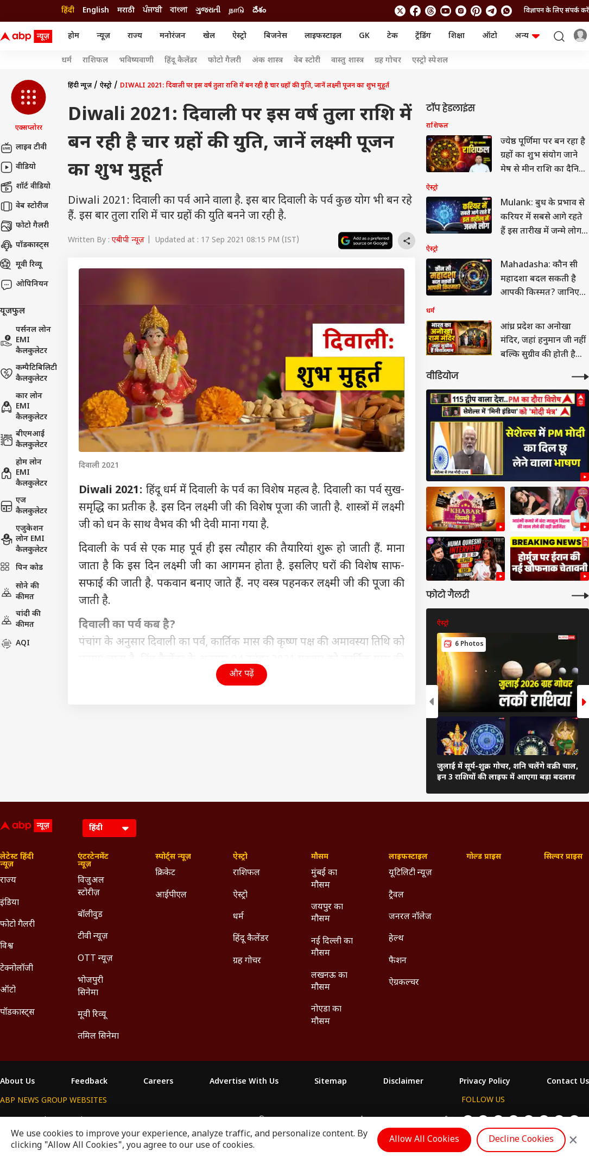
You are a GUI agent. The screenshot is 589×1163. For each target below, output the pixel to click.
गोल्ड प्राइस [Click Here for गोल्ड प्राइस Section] (483, 857)
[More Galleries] (580, 596)
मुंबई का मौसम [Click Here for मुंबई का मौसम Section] (324, 879)
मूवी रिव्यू (21, 265)
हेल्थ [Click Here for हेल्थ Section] (396, 939)
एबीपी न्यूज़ (128, 240)
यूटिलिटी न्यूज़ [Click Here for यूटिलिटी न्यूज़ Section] (410, 873)
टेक (392, 36)
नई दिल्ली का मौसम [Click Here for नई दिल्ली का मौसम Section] (332, 947)
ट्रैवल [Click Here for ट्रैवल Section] (396, 895)
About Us (17, 1082)
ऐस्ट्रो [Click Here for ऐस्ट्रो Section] (240, 857)
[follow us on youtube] (445, 10)
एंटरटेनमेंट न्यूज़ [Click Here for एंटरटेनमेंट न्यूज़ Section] (93, 861)
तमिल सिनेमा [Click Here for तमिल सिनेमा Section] (98, 1036)
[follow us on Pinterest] (476, 10)
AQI (15, 643)
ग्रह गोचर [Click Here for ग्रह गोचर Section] (247, 961)
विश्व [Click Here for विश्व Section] (7, 946)
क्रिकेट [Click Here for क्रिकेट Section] (165, 873)
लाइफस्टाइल (323, 36)
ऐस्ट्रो (239, 36)
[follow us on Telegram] (491, 10)
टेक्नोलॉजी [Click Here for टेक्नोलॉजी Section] (16, 969)
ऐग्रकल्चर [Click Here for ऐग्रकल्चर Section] (404, 983)
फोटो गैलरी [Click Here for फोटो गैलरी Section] (17, 925)
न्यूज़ (103, 36)
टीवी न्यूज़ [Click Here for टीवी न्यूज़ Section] (93, 936)
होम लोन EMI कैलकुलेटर (23, 473)
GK (364, 36)
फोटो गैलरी (24, 225)
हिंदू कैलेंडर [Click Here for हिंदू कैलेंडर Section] (251, 939)
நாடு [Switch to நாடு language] (236, 10)
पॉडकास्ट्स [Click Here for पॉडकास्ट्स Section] (17, 1013)
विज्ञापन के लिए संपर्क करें (556, 11)
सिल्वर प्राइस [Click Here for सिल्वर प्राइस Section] (563, 857)
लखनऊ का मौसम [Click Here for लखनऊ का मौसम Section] (329, 982)
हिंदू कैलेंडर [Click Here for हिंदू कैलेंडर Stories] (180, 61)
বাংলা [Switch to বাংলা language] (178, 10)
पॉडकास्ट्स (24, 245)
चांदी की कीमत (20, 619)
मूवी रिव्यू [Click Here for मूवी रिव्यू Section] (92, 1015)
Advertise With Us (244, 1082)
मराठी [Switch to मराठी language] (126, 10)
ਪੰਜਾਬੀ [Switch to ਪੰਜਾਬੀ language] (152, 10)
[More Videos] (580, 377)
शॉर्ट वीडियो (25, 186)
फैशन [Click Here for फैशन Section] (398, 961)
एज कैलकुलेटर (23, 506)
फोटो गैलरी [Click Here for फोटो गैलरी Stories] (224, 61)
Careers (158, 1082)
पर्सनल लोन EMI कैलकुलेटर (25, 340)
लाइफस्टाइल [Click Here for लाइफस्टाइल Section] (408, 857)
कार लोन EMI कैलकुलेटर (23, 407)
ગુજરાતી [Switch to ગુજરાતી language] (207, 10)
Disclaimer (403, 1082)
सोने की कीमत (19, 591)
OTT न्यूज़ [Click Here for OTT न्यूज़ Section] (95, 959)
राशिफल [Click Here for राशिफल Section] (246, 873)
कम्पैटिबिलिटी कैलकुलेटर (28, 373)
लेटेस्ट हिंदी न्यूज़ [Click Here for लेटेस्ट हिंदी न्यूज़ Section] (17, 861)
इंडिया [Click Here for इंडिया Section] (9, 903)
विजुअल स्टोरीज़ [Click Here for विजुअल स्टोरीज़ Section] (91, 886)
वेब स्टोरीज (24, 206)
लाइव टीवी (23, 147)
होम (73, 36)
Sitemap (330, 1082)
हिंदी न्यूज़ (80, 85)
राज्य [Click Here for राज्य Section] (8, 881)
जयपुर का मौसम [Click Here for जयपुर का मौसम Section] (327, 913)
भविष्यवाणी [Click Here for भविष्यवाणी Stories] (136, 61)
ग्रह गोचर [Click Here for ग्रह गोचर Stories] (388, 61)
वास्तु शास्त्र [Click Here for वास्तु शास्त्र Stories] (347, 61)
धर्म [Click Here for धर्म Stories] (66, 61)
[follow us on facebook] (415, 10)
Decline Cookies (521, 1140)
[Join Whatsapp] (506, 10)
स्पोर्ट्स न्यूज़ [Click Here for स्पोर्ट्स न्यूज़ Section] (173, 857)
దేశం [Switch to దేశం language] (259, 10)
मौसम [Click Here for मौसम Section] (319, 857)
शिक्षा (456, 36)
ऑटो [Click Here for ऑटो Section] (8, 990)
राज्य (135, 36)
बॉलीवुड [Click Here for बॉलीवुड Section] (90, 915)
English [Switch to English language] (96, 10)
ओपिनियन (24, 284)
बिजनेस (275, 36)
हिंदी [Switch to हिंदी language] (67, 10)
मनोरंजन (173, 36)
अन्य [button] (527, 36)
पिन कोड (21, 568)
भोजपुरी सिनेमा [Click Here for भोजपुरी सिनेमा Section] (90, 986)
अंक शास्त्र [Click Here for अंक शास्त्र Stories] (267, 61)
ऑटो (489, 36)
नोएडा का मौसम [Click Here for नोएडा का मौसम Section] (326, 1015)
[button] (28, 106)
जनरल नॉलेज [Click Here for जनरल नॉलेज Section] (410, 917)
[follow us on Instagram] (460, 10)
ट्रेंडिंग (423, 36)
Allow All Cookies (424, 1140)
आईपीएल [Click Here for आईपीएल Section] (171, 895)
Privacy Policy (484, 1082)
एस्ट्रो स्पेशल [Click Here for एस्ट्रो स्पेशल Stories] (430, 61)
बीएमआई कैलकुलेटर (23, 439)
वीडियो (18, 167)
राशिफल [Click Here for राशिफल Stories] (95, 61)
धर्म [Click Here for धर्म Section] (238, 917)
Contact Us (568, 1082)
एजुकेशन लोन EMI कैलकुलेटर (23, 539)
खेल (209, 36)
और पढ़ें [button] (241, 674)
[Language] (109, 828)
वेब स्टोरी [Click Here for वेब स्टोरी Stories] (307, 61)
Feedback (89, 1082)
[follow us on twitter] (400, 10)
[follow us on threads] (430, 10)
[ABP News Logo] (28, 36)
